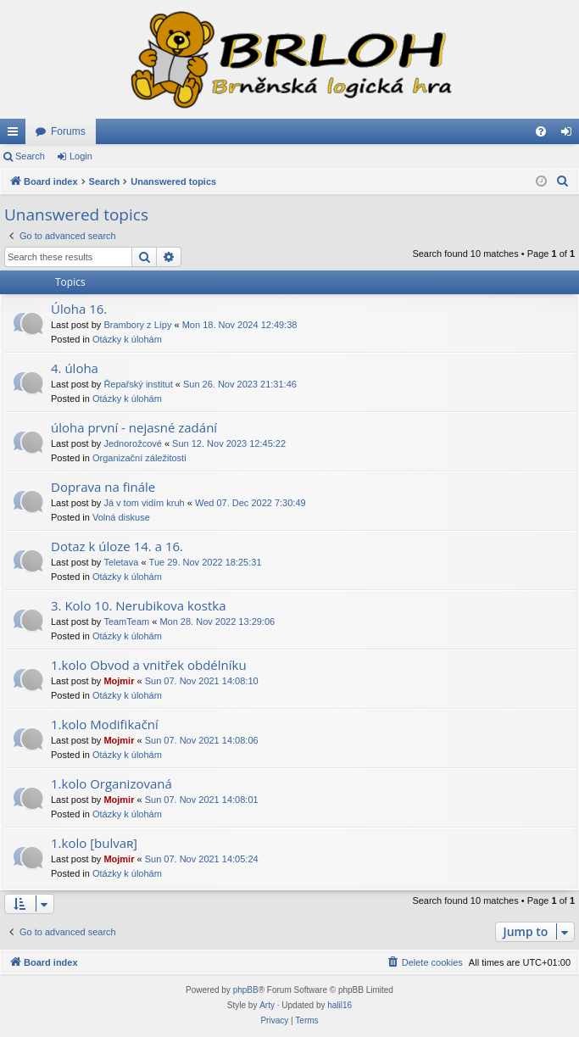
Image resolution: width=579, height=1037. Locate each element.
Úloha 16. (79, 308)
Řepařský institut (137, 384)
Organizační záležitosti (139, 458)
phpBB (246, 990)
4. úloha (74, 368)
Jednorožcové (132, 443)
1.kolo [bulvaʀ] (94, 842)
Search (30, 156)
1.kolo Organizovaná (111, 783)
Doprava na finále (103, 486)
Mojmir (118, 681)
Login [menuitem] (570, 134)
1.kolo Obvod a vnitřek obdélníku (149, 664)
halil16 (339, 1005)
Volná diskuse (121, 517)
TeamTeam (126, 621)
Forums (68, 131)
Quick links (16, 134)
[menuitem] (541, 131)
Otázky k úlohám (127, 339)
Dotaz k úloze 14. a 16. (117, 546)
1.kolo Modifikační (105, 724)
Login (81, 156)
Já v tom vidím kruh (143, 503)
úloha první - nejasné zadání (134, 427)
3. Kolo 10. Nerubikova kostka (138, 605)
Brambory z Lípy (137, 325)
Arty (267, 1005)
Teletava (120, 562)
